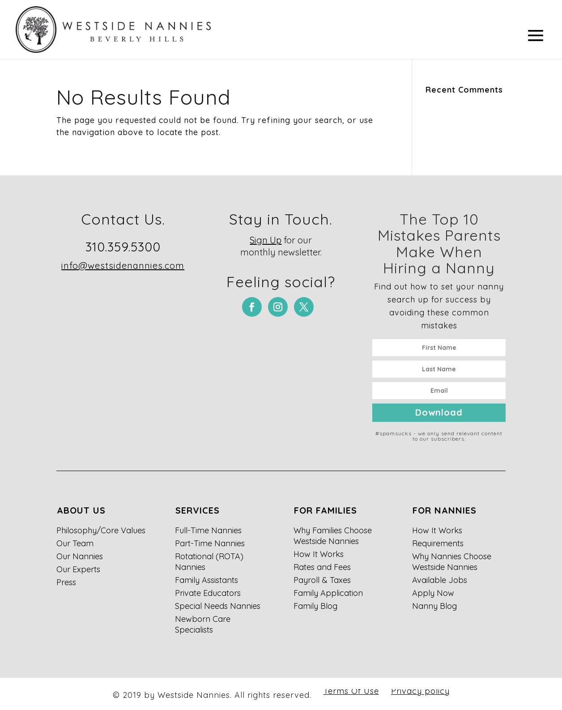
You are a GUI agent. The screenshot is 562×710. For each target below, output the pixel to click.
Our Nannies (79, 556)
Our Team (75, 543)
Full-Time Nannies (208, 530)
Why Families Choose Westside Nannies (333, 535)
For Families (325, 510)
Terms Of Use (351, 691)
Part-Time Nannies (210, 543)
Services (197, 510)
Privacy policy (420, 691)
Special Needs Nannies (217, 606)
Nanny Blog (434, 606)
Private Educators (208, 593)
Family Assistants (206, 580)
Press (66, 582)
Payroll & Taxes (322, 580)
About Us (81, 510)
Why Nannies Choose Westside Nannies (451, 561)
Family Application (328, 593)
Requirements (438, 543)
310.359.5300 (123, 247)
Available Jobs (439, 580)
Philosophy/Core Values (100, 530)
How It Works (319, 554)
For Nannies (445, 510)
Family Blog (315, 606)
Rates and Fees (322, 567)
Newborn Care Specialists (202, 624)
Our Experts (78, 569)
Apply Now (433, 593)
